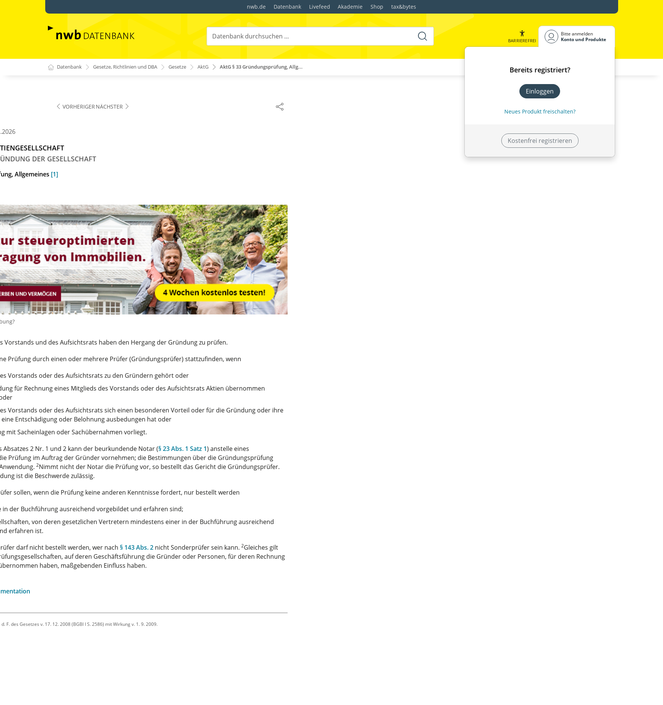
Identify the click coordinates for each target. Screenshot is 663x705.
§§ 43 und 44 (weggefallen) (98, 334)
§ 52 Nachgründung (88, 448)
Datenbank (287, 6)
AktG (218, 67)
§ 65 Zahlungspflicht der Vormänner (112, 687)
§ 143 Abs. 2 (464, 548)
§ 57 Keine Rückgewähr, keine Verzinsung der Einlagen (124, 576)
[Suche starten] (422, 36)
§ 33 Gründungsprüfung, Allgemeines (113, 132)
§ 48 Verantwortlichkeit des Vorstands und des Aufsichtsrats (127, 396)
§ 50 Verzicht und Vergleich (99, 424)
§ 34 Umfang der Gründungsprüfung (112, 165)
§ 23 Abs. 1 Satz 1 (510, 449)
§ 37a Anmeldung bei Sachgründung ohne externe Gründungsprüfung (132, 248)
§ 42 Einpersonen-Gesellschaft (103, 322)
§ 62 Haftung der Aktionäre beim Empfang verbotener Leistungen (120, 646)
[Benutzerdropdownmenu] (576, 36)
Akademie (350, 6)
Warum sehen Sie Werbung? (307, 321)
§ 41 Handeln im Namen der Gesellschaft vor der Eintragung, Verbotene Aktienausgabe (129, 305)
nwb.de (256, 6)
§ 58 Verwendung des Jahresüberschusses (120, 593)
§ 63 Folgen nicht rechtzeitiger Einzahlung (119, 663)
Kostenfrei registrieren (540, 140)
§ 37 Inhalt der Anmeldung (98, 231)
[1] (382, 174)
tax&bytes (403, 6)
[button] (521, 36)
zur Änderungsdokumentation (314, 591)
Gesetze (191, 67)
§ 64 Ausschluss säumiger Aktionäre (111, 675)
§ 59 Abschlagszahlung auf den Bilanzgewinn (123, 605)
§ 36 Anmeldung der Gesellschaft (107, 207)
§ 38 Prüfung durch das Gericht (105, 265)
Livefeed (319, 6)
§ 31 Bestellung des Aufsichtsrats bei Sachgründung (112, 103)
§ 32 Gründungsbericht (93, 120)
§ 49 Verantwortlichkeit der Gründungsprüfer (125, 412)
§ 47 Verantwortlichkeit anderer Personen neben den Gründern (130, 374)
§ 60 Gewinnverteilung (92, 617)
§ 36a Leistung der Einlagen (99, 219)
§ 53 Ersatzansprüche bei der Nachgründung (124, 461)
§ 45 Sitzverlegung (86, 346)
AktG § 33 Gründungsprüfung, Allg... (281, 67)
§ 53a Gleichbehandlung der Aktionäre (115, 497)
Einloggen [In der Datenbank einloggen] (540, 91)
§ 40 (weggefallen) (86, 289)
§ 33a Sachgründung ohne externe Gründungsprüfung (109, 148)
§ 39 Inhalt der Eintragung (97, 277)
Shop (377, 6)
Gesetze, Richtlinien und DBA (132, 67)
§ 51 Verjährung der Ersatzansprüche (113, 436)
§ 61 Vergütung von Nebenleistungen (113, 629)
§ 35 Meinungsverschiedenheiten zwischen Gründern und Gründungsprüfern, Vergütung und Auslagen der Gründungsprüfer (132, 186)
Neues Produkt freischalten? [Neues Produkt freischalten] (540, 111)
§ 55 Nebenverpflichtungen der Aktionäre (119, 521)
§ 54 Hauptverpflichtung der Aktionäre (115, 509)
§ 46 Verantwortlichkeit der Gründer (112, 358)
